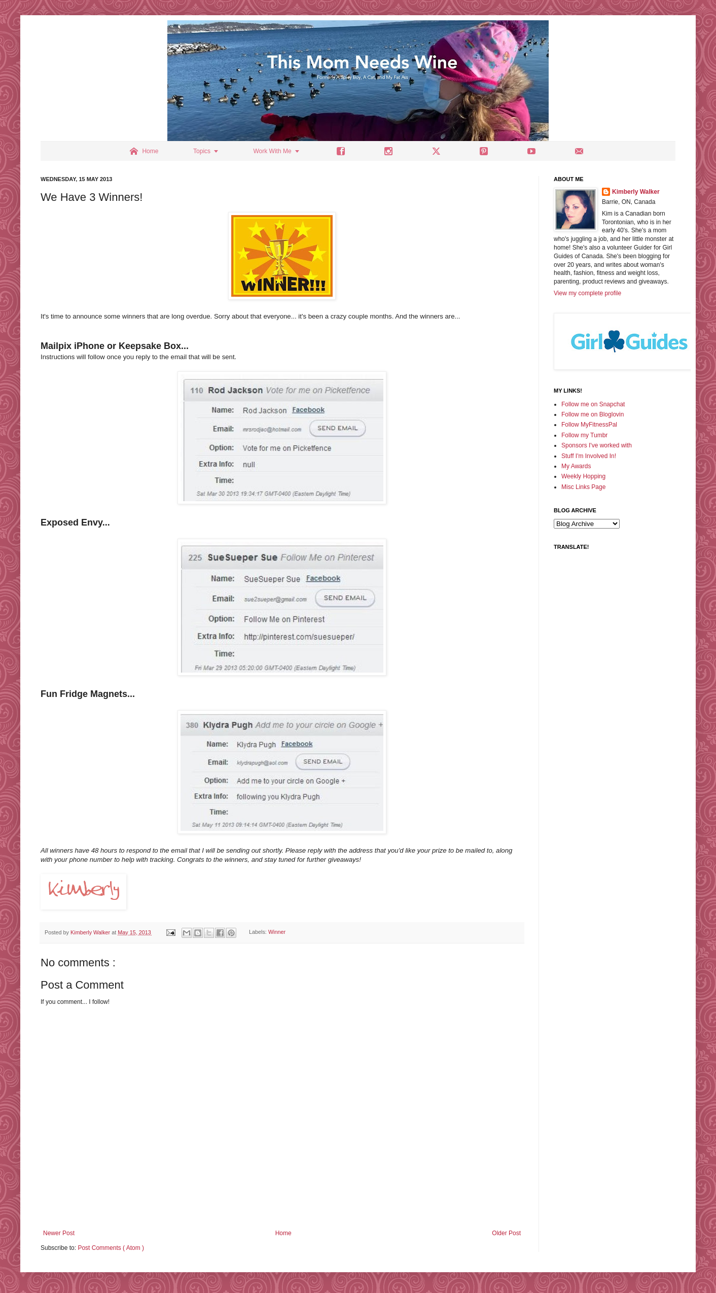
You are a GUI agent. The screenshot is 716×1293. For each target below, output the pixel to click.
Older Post (506, 1233)
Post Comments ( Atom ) (111, 1247)
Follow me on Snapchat (593, 404)
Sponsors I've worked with (596, 445)
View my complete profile (587, 293)
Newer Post (59, 1233)
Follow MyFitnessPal (589, 424)
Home (283, 1233)
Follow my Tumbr (584, 435)
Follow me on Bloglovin (592, 414)
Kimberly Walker (636, 191)
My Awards (576, 466)
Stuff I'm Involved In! (588, 456)
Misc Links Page (583, 487)
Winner (276, 932)
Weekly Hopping (583, 476)
